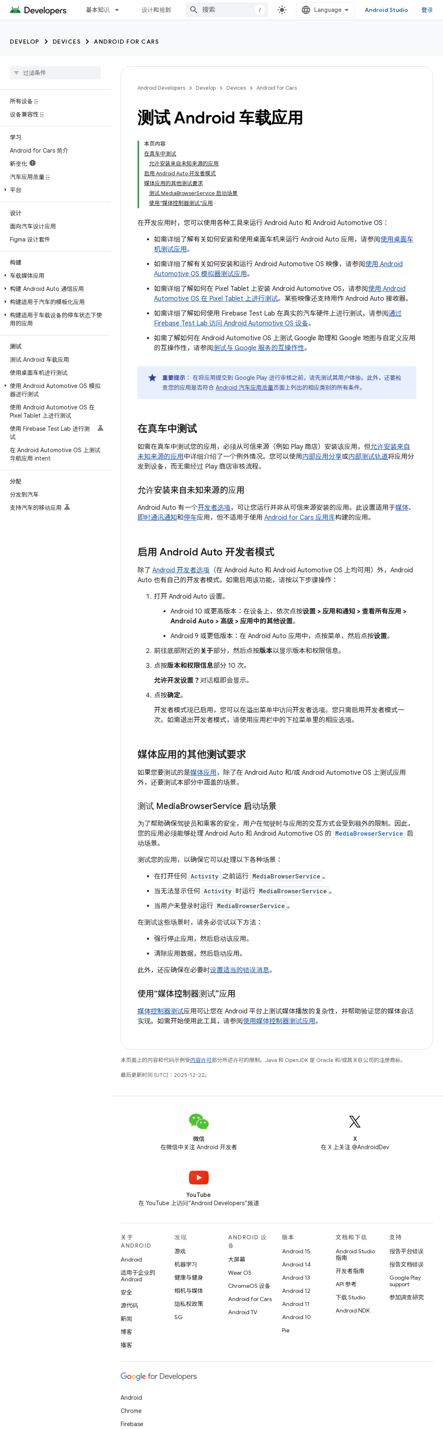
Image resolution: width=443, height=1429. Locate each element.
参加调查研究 (406, 1297)
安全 (126, 1292)
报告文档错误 (406, 1264)
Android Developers (161, 87)
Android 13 (296, 1277)
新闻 (126, 1318)
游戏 (180, 1251)
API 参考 (346, 1284)
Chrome (131, 1411)
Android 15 (296, 1251)
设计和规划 (156, 10)
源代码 (129, 1305)
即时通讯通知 (157, 518)
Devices (67, 41)
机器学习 (186, 1264)
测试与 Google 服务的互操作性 (258, 348)
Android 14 (296, 1264)
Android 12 (296, 1290)
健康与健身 (189, 1277)
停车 (190, 518)
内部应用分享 (322, 457)
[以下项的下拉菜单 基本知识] (121, 10)
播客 (126, 1345)
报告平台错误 (406, 1251)
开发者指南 (350, 1271)
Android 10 (296, 1317)
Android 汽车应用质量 (244, 387)
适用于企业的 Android (138, 1276)
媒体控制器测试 (161, 1011)
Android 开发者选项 (181, 570)
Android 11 (296, 1304)
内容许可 (201, 1060)
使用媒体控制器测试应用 (279, 1021)
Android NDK (353, 1310)
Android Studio (393, 10)
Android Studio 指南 (355, 1255)
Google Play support (405, 1281)
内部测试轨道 (368, 457)
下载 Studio (350, 1297)
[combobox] (234, 9)
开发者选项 (214, 508)
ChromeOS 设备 (249, 1286)
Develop (25, 41)
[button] (53, 190)
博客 (126, 1332)
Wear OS (240, 1272)
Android (131, 1259)
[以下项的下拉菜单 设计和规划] (182, 10)
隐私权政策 (189, 1304)
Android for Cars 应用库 (299, 518)
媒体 (401, 508)
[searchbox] (55, 72)
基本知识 (98, 10)
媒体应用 (203, 773)
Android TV (242, 1312)
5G (179, 1317)
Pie (285, 1330)
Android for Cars (126, 41)
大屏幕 (236, 1259)
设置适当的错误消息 (239, 970)
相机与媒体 (189, 1290)
